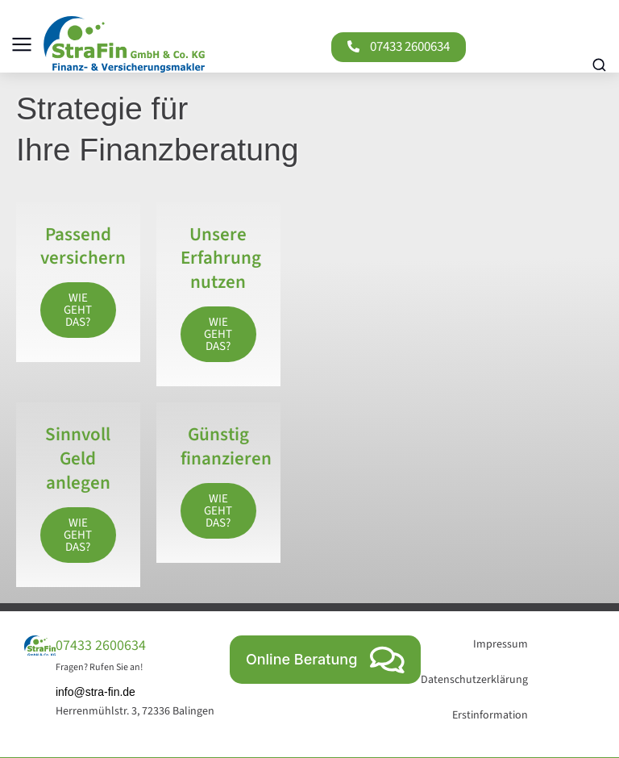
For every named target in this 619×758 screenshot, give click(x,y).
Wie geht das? (78, 310)
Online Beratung (325, 659)
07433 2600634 (409, 46)
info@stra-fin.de (95, 691)
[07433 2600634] (353, 46)
